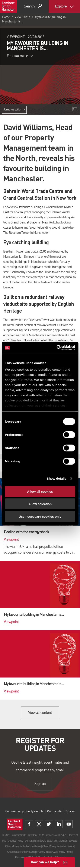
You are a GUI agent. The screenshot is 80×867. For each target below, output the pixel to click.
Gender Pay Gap (68, 840)
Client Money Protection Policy (58, 846)
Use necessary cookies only (40, 516)
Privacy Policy (64, 851)
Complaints (30, 840)
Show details (57, 478)
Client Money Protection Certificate (23, 846)
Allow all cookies (40, 491)
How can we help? (45, 862)
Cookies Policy (15, 840)
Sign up (40, 784)
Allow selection (40, 504)
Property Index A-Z (46, 851)
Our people (54, 811)
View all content (40, 713)
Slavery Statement (47, 840)
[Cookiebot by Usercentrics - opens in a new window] (57, 348)
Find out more (20, 56)
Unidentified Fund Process (21, 851)
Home (6, 17)
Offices (70, 811)
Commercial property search (24, 811)
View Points (22, 17)
